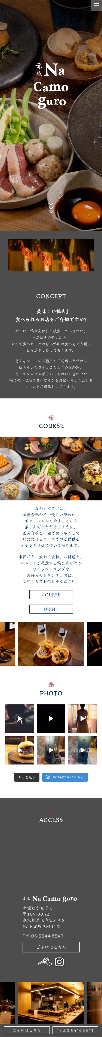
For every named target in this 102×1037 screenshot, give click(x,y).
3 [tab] (48, 672)
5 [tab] (59, 672)
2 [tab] (43, 672)
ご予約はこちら (51, 947)
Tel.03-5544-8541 (75, 1030)
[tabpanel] (51, 644)
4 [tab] (54, 672)
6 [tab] (64, 672)
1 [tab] (37, 672)
